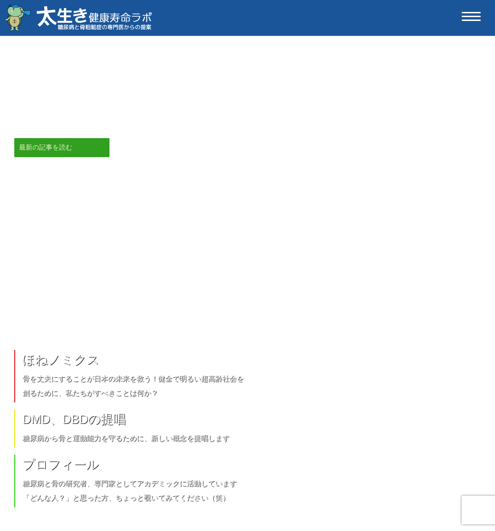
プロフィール (60, 464)
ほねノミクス (60, 359)
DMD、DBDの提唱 (74, 419)
